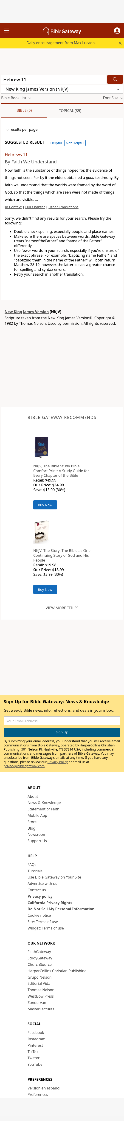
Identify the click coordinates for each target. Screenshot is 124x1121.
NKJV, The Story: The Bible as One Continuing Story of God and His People (61, 555)
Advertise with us (42, 883)
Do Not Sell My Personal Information (61, 908)
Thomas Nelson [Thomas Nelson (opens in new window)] (41, 989)
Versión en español (44, 1088)
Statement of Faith (43, 809)
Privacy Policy (58, 762)
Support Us (37, 840)
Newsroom (37, 834)
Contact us (37, 889)
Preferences (38, 1094)
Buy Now (45, 505)
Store (32, 821)
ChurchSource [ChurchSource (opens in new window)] (40, 964)
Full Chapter (35, 207)
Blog (31, 828)
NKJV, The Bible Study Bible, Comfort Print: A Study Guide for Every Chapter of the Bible (61, 470)
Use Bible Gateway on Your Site (54, 877)
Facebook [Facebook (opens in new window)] (36, 1032)
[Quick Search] (53, 79)
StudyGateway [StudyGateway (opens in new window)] (40, 958)
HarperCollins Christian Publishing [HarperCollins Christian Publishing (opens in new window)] (57, 970)
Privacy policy (40, 896)
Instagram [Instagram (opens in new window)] (36, 1038)
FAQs (32, 864)
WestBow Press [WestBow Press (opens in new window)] (41, 996)
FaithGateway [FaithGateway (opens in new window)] (39, 951)
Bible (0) (24, 110)
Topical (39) (70, 110)
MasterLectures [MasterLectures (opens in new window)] (41, 1009)
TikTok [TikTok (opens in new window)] (33, 1051)
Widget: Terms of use (46, 928)
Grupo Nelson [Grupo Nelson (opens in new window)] (39, 977)
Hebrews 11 (16, 154)
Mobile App (37, 815)
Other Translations (63, 207)
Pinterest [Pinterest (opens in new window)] (35, 1045)
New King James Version (27, 311)
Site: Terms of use (43, 921)
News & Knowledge (44, 802)
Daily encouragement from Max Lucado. (61, 42)
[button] (117, 30)
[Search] (115, 79)
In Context (13, 207)
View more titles (62, 607)
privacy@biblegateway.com (24, 766)
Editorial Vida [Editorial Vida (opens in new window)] (39, 983)
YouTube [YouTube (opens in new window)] (35, 1064)
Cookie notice (39, 915)
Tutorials (35, 870)
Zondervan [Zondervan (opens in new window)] (37, 1002)
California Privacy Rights (50, 902)
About (33, 796)
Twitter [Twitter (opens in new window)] (33, 1057)
